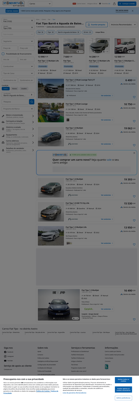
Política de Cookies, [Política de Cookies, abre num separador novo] (43, 391)
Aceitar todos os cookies (123, 380)
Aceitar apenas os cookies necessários (123, 389)
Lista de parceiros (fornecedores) (74, 393)
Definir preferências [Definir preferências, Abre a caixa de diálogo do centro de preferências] (123, 398)
